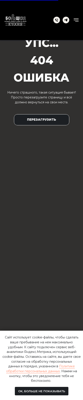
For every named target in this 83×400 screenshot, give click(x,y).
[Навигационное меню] (76, 20)
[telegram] (66, 20)
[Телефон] (56, 20)
